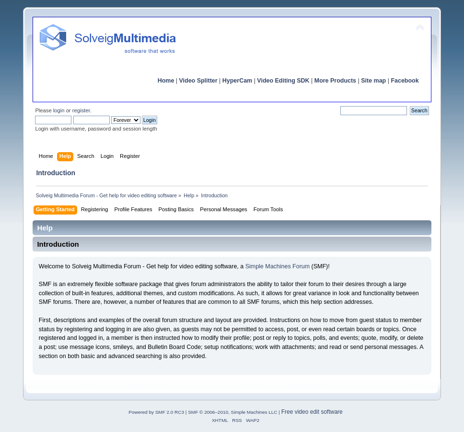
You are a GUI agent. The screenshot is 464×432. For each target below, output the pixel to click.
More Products (335, 80)
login (59, 110)
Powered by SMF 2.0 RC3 (156, 412)
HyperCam (237, 80)
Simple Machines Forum (277, 266)
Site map (373, 80)
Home (166, 80)
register (81, 110)
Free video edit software (312, 411)
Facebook (404, 80)
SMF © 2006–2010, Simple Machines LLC (232, 412)
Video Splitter (198, 80)
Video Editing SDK (283, 80)
